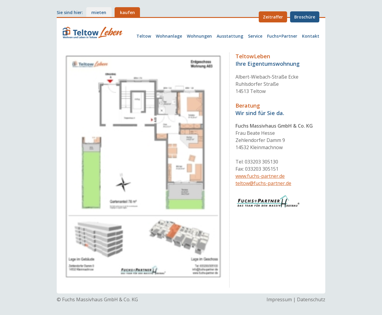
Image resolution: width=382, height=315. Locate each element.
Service (255, 36)
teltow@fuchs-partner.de (263, 183)
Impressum (279, 299)
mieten (98, 12)
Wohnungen (199, 36)
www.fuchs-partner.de (260, 176)
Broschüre (304, 17)
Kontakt (310, 36)
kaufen (127, 12)
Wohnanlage (169, 36)
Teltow (143, 36)
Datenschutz (311, 299)
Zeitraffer (273, 17)
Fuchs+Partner (282, 36)
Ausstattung (230, 36)
